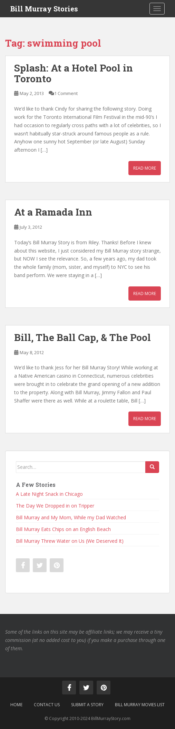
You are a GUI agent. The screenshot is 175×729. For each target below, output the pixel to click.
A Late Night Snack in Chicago (49, 494)
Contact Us (47, 705)
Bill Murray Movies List (140, 705)
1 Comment (66, 93)
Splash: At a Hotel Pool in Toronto (73, 73)
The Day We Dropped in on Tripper (55, 505)
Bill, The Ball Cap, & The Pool (82, 337)
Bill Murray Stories (44, 8)
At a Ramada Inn (53, 212)
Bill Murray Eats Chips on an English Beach (63, 529)
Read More (144, 168)
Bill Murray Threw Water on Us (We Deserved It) (70, 541)
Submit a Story (87, 705)
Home (16, 705)
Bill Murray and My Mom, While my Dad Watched (71, 517)
